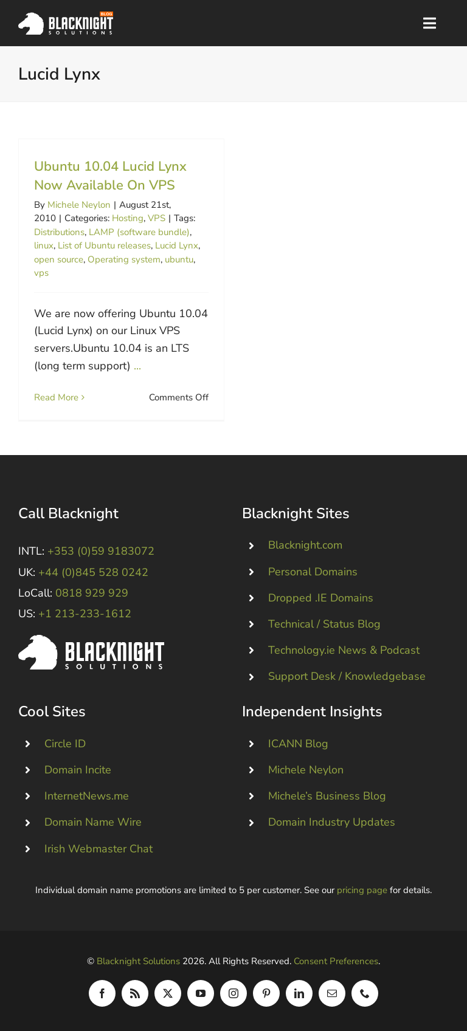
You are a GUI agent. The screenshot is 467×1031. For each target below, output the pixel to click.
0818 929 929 (91, 593)
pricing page (362, 890)
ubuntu (179, 259)
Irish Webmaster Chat (98, 848)
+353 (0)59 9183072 (100, 551)
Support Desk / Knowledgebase (347, 676)
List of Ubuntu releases (104, 245)
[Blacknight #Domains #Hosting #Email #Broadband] (91, 640)
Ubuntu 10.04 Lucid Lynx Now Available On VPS (110, 175)
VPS (156, 218)
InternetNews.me (86, 796)
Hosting (128, 218)
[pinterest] (266, 993)
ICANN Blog (298, 743)
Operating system (124, 259)
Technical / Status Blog (324, 624)
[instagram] (233, 993)
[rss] (135, 993)
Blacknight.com (305, 545)
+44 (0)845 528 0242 (93, 572)
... (137, 365)
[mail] (332, 993)
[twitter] (167, 993)
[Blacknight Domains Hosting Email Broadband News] (65, 17)
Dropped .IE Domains (320, 598)
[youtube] (200, 993)
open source (58, 259)
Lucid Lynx (176, 245)
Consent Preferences (336, 961)
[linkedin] (299, 993)
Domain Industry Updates (331, 822)
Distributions (59, 232)
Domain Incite (77, 769)
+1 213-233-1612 (84, 613)
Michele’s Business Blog (327, 796)
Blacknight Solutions (138, 961)
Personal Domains (313, 571)
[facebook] (102, 993)
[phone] (364, 993)
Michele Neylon (79, 205)
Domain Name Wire (93, 822)
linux (44, 245)
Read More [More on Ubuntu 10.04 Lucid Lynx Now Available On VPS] (56, 397)
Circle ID (65, 743)
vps (41, 273)
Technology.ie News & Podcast (344, 650)
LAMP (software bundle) (139, 232)
